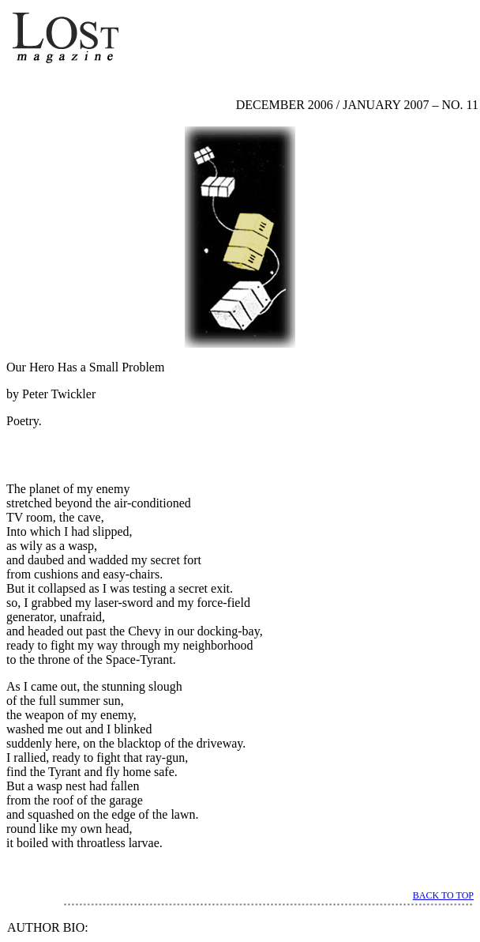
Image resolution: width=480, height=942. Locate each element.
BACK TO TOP (443, 895)
